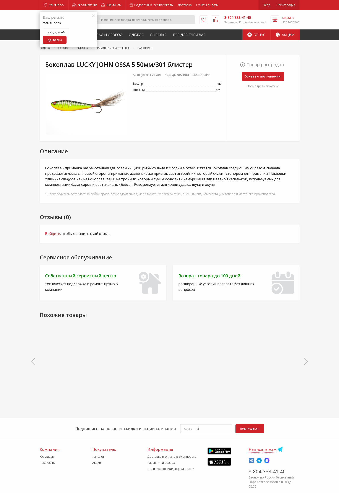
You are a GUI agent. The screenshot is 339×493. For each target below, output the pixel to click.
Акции (285, 34)
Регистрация (286, 5)
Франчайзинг (84, 5)
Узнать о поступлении (263, 76)
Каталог (98, 456)
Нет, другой (56, 32)
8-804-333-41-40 (267, 471)
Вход (266, 5)
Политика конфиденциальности (170, 469)
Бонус (256, 34)
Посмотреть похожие (263, 86)
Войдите (52, 233)
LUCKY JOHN (201, 75)
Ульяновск (54, 5)
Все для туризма (189, 34)
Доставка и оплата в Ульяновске (171, 456)
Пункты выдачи (207, 5)
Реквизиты (47, 463)
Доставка (185, 5)
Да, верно (54, 40)
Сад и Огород (109, 34)
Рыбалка (158, 34)
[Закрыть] (93, 15)
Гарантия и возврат (162, 463)
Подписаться (249, 428)
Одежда (136, 34)
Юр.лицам (111, 5)
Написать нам (262, 449)
